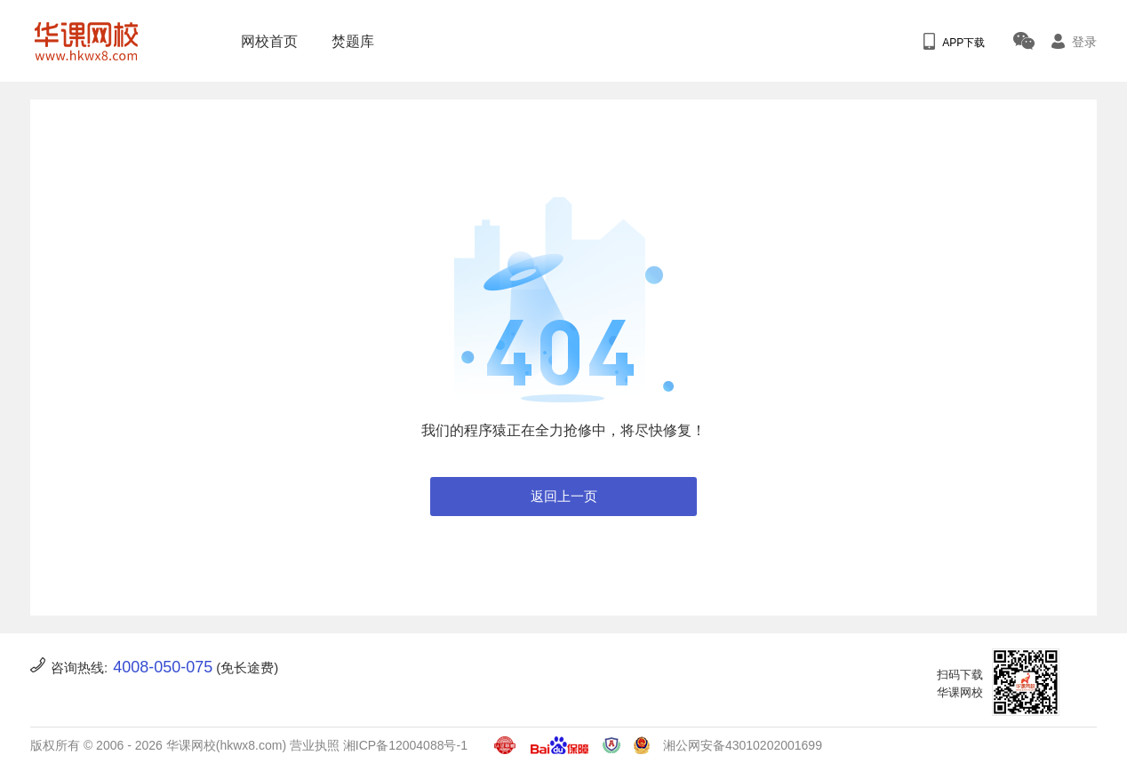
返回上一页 (564, 496)
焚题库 (347, 42)
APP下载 (954, 41)
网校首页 (264, 42)
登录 (1074, 42)
